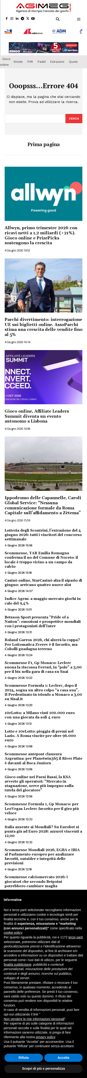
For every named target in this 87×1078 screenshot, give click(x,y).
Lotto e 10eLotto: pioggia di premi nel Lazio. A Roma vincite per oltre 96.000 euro (40, 733)
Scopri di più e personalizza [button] (43, 1068)
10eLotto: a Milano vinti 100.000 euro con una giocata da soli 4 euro (40, 712)
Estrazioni (57, 59)
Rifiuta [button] (24, 1057)
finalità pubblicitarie (17, 964)
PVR (30, 59)
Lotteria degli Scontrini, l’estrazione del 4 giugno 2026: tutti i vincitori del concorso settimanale (43, 532)
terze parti (75, 937)
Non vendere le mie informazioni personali (34, 1019)
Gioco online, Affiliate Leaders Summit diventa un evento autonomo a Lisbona (37, 414)
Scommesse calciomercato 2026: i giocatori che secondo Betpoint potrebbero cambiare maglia (36, 879)
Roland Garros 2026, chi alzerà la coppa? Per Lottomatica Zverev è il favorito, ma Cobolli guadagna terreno (42, 642)
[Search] (73, 116)
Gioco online (5, 59)
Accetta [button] (63, 1057)
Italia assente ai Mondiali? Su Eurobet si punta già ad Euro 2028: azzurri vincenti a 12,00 (43, 829)
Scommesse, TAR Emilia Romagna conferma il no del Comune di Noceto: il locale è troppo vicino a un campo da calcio (41, 557)
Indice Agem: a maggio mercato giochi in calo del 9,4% (43, 598)
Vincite (18, 59)
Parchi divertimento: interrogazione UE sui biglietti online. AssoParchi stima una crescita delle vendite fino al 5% (43, 325)
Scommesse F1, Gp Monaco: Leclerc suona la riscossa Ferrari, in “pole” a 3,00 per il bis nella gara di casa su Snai (43, 665)
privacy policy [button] (45, 1037)
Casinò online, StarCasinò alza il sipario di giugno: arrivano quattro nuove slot (43, 580)
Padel (42, 59)
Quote (73, 59)
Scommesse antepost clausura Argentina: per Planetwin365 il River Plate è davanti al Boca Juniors (43, 756)
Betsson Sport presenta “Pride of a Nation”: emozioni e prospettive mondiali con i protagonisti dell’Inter (43, 619)
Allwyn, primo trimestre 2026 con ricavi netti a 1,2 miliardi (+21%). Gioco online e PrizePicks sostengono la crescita (41, 233)
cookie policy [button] (13, 932)
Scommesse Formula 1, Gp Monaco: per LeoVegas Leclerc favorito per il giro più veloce (42, 806)
